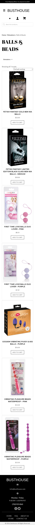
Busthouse (18, 11)
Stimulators (11, 35)
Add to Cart (17, 122)
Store (11, 519)
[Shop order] (23, 69)
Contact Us (21, 519)
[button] (15, 508)
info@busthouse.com (17, 489)
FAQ (16, 516)
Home (4, 35)
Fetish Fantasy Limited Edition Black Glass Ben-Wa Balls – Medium (17, 171)
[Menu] (4, 10)
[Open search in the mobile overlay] (17, 24)
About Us (25, 516)
